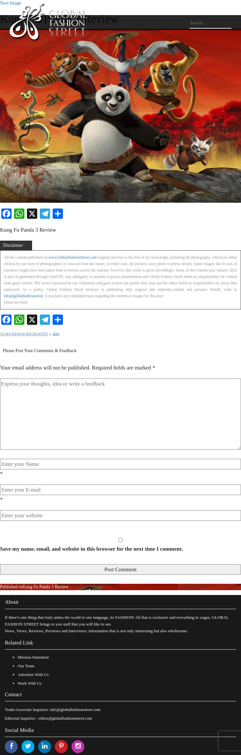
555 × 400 (50, 334)
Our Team (26, 665)
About (12, 602)
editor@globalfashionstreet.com (65, 718)
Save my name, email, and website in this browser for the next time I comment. (91, 549)
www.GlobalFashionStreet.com (72, 257)
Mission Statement (33, 657)
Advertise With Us (33, 674)
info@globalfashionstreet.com (75, 709)
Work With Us (30, 683)
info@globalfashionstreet (23, 296)
